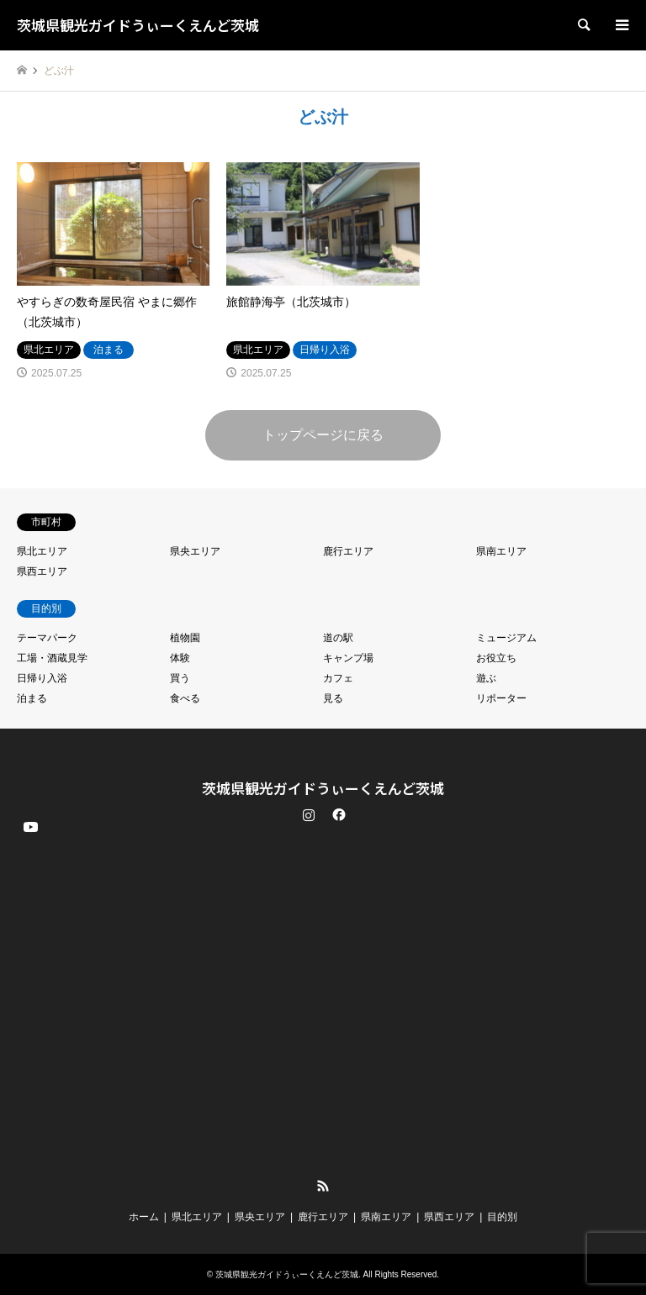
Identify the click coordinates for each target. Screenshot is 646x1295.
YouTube (29, 1172)
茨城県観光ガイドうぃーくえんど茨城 (323, 787)
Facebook (337, 814)
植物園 (185, 638)
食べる (185, 698)
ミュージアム (506, 638)
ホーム (144, 1217)
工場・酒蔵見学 (52, 658)
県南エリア (501, 551)
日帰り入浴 (42, 678)
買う (180, 678)
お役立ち (496, 658)
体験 (180, 658)
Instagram (309, 814)
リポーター (501, 698)
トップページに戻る (323, 435)
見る (333, 698)
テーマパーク (47, 638)
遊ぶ (486, 678)
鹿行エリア (348, 551)
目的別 (502, 1217)
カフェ (338, 678)
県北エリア (42, 551)
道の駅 (338, 638)
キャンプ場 (348, 658)
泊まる (32, 698)
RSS (323, 1186)
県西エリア (42, 571)
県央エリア (195, 551)
